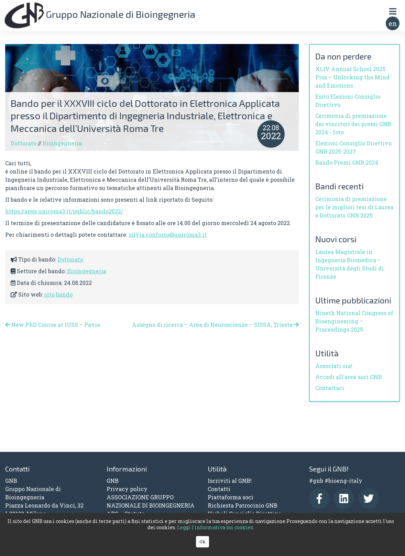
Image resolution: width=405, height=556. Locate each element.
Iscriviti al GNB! (230, 480)
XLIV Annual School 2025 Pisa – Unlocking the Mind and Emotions (352, 77)
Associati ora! (333, 365)
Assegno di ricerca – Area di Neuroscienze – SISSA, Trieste (215, 324)
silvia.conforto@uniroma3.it (168, 234)
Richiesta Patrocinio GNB (242, 505)
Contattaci (329, 387)
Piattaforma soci (230, 497)
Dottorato (23, 143)
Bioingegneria (62, 143)
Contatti (219, 488)
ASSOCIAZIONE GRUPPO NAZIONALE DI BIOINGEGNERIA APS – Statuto (151, 505)
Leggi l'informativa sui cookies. (215, 527)
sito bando (58, 294)
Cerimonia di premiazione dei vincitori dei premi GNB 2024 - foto (353, 124)
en (392, 23)
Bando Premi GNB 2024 (346, 162)
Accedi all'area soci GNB (348, 376)
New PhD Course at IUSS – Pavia (52, 324)
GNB (113, 480)
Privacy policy (127, 488)
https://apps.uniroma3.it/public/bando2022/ (64, 211)
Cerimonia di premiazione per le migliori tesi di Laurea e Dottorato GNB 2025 (354, 207)
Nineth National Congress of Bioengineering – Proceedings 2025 (354, 321)
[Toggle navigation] (392, 11)
